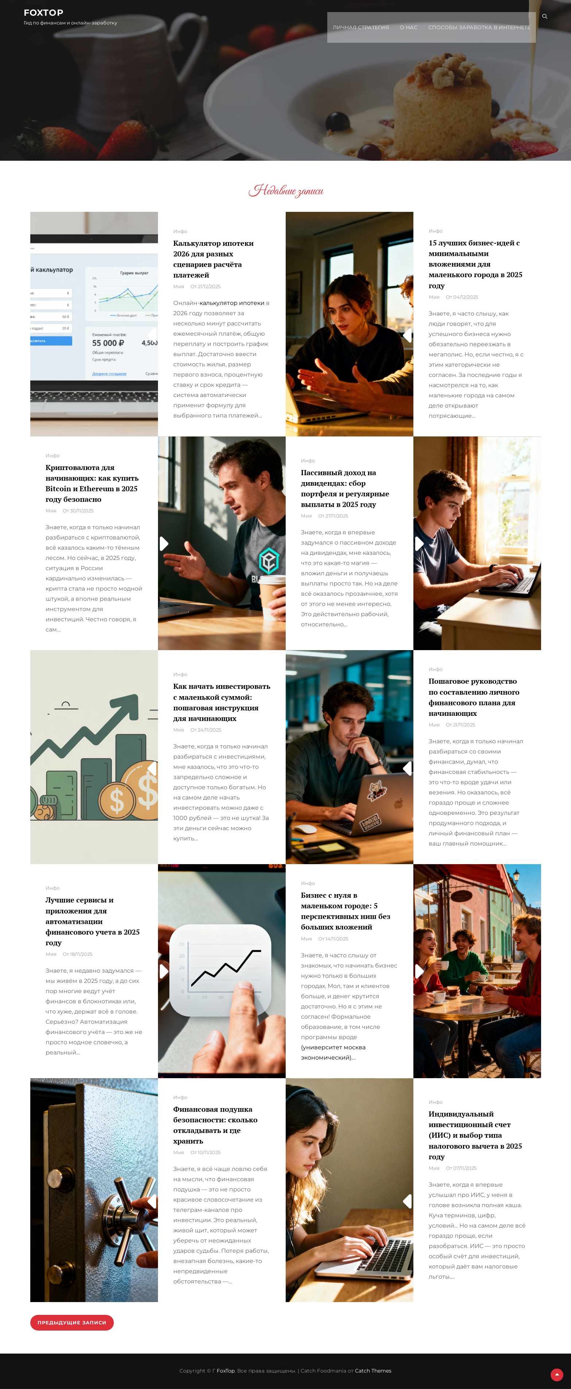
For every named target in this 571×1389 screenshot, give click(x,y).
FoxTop (50, 14)
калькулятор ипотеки (232, 302)
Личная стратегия (355, 18)
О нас (402, 18)
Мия (178, 286)
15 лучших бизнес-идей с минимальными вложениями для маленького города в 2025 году (475, 264)
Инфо (180, 231)
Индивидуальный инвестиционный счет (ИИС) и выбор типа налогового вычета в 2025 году (475, 1135)
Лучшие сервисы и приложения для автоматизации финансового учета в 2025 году (93, 921)
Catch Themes (373, 1371)
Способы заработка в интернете (473, 18)
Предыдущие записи (73, 1323)
